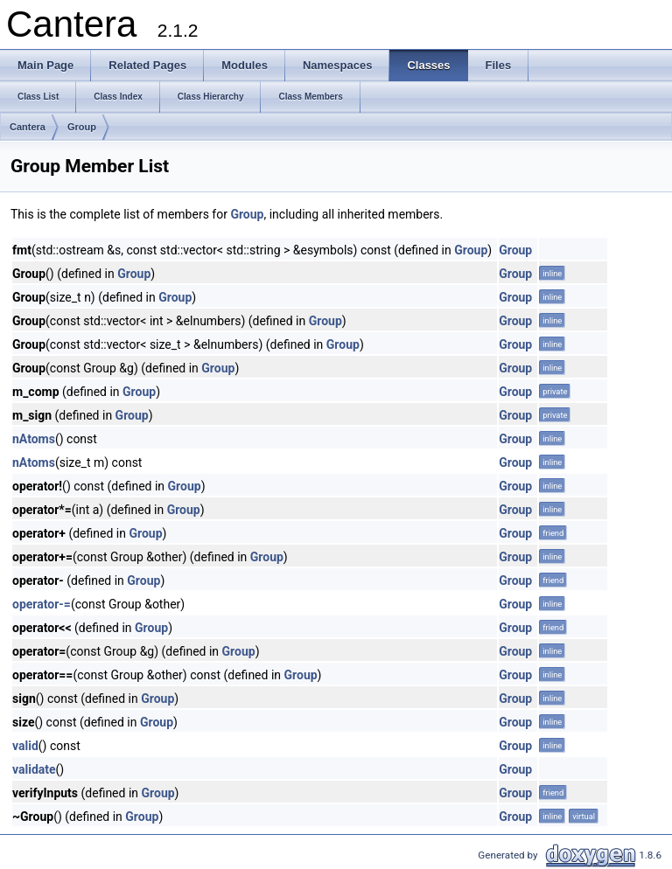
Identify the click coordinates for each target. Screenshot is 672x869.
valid (25, 746)
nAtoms (33, 439)
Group (81, 127)
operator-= (41, 604)
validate (34, 769)
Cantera (28, 127)
